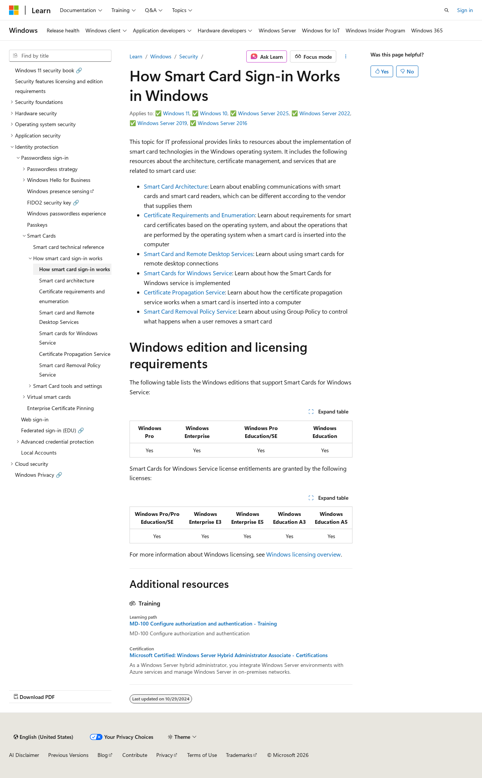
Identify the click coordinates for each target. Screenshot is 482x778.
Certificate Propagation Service (184, 292)
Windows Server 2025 (263, 113)
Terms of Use (202, 754)
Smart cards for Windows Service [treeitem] (68, 338)
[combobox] (60, 56)
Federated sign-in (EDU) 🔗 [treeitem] (52, 430)
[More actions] (345, 56)
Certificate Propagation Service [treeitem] (74, 353)
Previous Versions (68, 754)
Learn (136, 56)
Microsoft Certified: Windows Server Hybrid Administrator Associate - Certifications (229, 655)
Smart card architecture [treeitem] (66, 280)
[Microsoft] (14, 10)
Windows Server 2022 (324, 113)
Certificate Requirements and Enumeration (199, 215)
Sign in (465, 10)
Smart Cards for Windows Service (188, 273)
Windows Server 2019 (162, 123)
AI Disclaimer (24, 754)
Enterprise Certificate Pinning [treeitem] (60, 408)
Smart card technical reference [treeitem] (68, 246)
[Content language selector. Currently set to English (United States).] (43, 737)
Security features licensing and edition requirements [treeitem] (59, 86)
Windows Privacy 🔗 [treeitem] (38, 474)
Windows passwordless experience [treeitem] (66, 213)
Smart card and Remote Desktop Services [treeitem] (66, 317)
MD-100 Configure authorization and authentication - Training (203, 623)
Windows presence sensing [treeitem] (58, 191)
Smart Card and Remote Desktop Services (198, 254)
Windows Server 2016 (222, 123)
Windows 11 (176, 113)
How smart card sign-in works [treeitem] (74, 269)
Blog (103, 754)
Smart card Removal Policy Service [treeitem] (70, 370)
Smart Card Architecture (175, 186)
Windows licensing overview (303, 554)
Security (188, 56)
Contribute (134, 754)
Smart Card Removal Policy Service (190, 311)
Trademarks (239, 754)
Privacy (164, 754)
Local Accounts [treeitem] (38, 452)
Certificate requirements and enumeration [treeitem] (72, 296)
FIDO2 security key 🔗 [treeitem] (53, 202)
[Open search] (446, 10)
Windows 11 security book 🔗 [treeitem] (48, 70)
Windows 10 (213, 113)
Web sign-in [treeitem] (35, 419)
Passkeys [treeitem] (37, 224)
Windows (160, 56)
